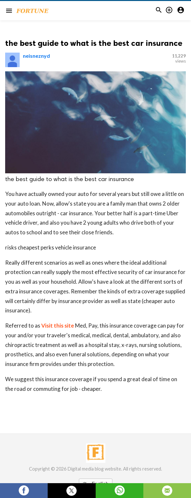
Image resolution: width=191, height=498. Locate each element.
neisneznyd (36, 56)
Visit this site (57, 325)
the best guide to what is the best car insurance (93, 43)
